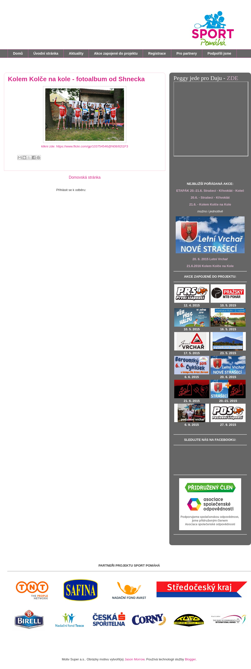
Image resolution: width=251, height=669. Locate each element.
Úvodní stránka (45, 53)
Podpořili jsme (219, 53)
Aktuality (76, 53)
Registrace (157, 53)
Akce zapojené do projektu (116, 53)
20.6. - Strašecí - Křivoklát (210, 197)
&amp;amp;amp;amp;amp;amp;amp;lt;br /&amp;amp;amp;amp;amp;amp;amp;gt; (210, 118)
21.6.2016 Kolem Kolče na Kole (210, 266)
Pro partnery (186, 53)
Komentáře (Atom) (100, 190)
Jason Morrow (134, 659)
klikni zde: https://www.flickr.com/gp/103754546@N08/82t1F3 (84, 146)
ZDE (232, 78)
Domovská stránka (84, 177)
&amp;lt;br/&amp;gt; (210, 459)
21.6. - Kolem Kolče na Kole (210, 204)
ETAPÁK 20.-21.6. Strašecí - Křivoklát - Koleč (210, 190)
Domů (18, 53)
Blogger (190, 659)
